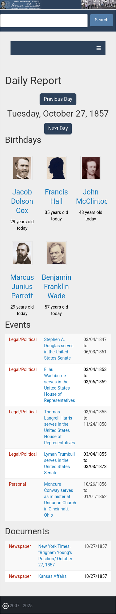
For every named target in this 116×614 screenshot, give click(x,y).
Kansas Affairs (52, 576)
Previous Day (58, 99)
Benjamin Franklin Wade (56, 286)
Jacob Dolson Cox (22, 201)
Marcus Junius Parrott (22, 286)
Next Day (58, 128)
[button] (22, 178)
